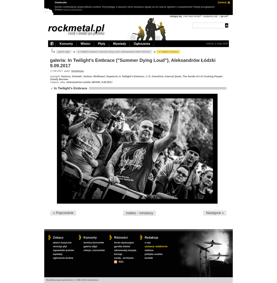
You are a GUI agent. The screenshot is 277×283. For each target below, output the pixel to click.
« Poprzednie (63, 213)
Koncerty (66, 43)
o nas (148, 242)
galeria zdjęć (90, 246)
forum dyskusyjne (124, 242)
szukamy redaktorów (156, 246)
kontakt (149, 258)
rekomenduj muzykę (125, 250)
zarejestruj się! (210, 16)
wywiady (57, 254)
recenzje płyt (60, 246)
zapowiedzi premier (63, 250)
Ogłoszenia (142, 43)
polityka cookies (154, 254)
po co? (224, 16)
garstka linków (122, 246)
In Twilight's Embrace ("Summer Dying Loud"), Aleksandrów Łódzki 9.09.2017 (114, 52)
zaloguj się (176, 16)
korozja (118, 254)
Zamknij (222, 2)
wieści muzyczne (62, 242)
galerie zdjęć (64, 52)
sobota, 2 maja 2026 (217, 43)
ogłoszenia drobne (63, 258)
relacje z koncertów (94, 250)
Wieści (85, 43)
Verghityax (77, 71)
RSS (121, 262)
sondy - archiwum (124, 258)
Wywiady (119, 43)
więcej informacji (72, 9)
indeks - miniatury (139, 213)
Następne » (215, 213)
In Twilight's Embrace (70, 88)
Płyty (101, 43)
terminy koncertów (93, 242)
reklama (149, 250)
